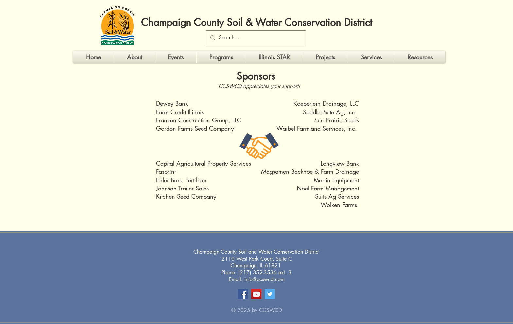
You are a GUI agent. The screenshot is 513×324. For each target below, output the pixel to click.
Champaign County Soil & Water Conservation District (256, 22)
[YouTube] (256, 294)
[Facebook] (243, 294)
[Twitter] (270, 294)
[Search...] (255, 38)
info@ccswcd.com (264, 279)
